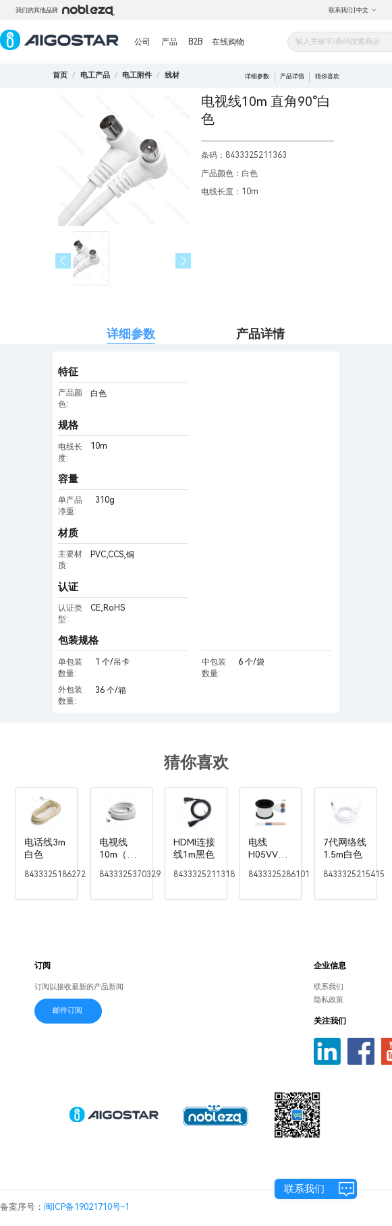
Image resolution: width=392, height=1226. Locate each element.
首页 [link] (60, 75)
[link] (95, 75)
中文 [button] (366, 10)
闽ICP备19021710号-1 (87, 1207)
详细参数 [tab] (131, 334)
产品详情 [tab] (260, 334)
